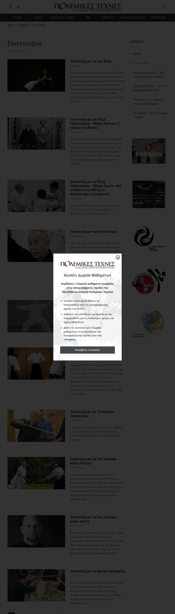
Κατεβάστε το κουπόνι (87, 350)
